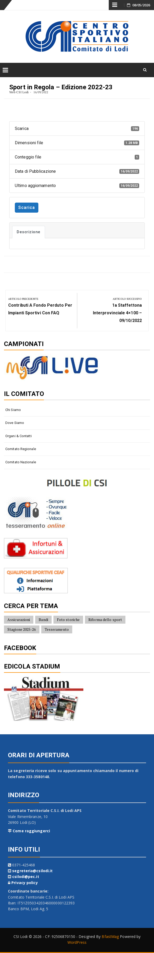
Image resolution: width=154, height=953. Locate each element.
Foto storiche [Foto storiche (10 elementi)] (68, 619)
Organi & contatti (18, 436)
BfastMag (110, 936)
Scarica (26, 207)
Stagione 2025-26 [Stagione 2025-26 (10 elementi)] (21, 629)
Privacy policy (24, 882)
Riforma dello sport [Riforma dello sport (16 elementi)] (105, 619)
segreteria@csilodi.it (32, 870)
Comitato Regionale (20, 449)
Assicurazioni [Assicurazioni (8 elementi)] (18, 619)
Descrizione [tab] (28, 232)
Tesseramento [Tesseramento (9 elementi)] (57, 629)
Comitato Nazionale (20, 462)
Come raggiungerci (31, 830)
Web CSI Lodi (19, 92)
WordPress (77, 942)
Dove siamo (14, 423)
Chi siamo (13, 410)
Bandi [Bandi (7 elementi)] (43, 619)
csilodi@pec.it (25, 876)
